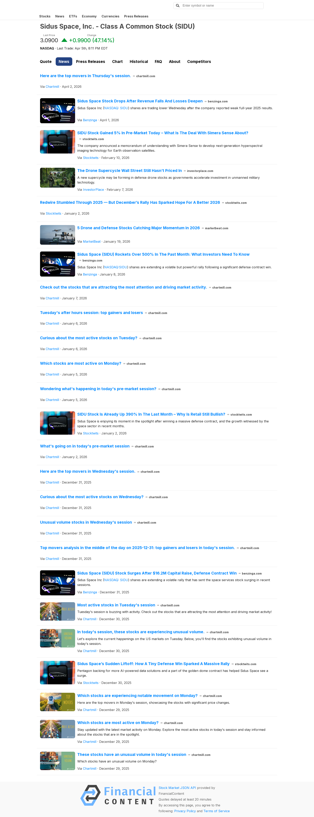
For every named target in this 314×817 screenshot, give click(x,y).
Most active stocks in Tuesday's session (128, 605)
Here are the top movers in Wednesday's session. (100, 471)
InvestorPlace (93, 190)
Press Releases (136, 16)
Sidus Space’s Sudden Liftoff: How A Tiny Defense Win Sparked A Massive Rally (166, 663)
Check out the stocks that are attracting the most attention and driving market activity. (135, 287)
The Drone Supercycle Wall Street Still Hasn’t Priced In (145, 170)
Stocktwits (91, 158)
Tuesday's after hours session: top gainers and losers (103, 312)
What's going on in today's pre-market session (97, 446)
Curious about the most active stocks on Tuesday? (101, 337)
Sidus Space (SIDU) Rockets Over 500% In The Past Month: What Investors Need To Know (163, 257)
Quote (46, 61)
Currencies (110, 16)
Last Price (49, 35)
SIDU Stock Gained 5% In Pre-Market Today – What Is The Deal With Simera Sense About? (162, 135)
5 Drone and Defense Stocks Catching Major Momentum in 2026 (152, 227)
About (174, 61)
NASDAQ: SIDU (116, 108)
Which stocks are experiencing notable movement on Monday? (149, 695)
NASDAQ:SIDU (115, 267)
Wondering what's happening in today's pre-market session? (110, 388)
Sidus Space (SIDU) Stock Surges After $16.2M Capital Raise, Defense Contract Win (169, 573)
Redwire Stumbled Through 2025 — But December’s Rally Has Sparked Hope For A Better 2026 (143, 202)
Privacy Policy (185, 811)
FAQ (158, 61)
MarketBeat (92, 241)
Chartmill (52, 87)
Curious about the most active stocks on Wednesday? (104, 496)
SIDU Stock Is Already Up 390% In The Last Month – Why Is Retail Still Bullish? (164, 414)
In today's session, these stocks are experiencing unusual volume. (153, 631)
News (59, 16)
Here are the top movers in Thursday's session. (97, 75)
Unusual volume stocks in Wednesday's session (98, 522)
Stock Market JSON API (177, 788)
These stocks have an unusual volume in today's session (143, 754)
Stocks (44, 16)
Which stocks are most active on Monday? (93, 363)
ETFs (73, 16)
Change (91, 35)
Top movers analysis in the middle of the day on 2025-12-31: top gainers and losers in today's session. (149, 547)
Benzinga (90, 120)
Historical (139, 61)
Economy (89, 16)
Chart (117, 61)
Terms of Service (216, 811)
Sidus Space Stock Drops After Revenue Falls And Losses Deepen (152, 101)
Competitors (199, 61)
